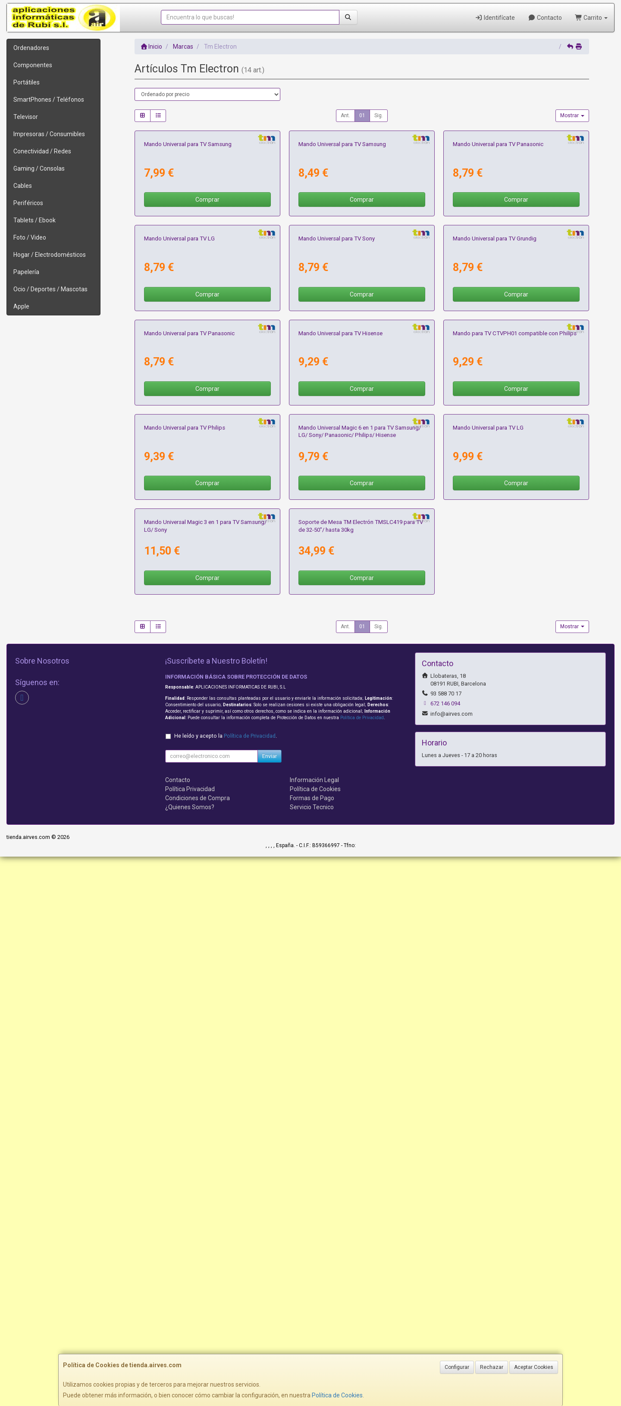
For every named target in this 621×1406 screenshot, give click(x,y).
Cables (22, 185)
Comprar (207, 309)
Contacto (545, 17)
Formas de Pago (312, 1347)
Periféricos (28, 203)
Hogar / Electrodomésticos (49, 254)
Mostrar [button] (572, 115)
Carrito (591, 17)
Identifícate (495, 17)
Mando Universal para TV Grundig (494, 458)
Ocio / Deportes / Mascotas (50, 289)
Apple (21, 306)
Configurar (457, 1367)
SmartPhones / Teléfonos (48, 99)
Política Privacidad (190, 1338)
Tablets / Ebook (34, 220)
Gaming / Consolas (39, 168)
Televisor (25, 116)
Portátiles (26, 82)
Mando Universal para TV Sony (336, 458)
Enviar (269, 1306)
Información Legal (314, 1329)
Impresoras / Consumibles (49, 134)
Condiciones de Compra (197, 1347)
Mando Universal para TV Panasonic (498, 254)
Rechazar (491, 1367)
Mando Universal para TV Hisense (340, 663)
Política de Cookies (337, 1395)
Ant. (345, 115)
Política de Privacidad (362, 1267)
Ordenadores (31, 47)
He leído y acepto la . (225, 1285)
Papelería (26, 271)
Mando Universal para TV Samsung (188, 254)
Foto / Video (29, 237)
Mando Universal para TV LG (179, 458)
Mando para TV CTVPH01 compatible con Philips (515, 663)
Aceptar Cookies (533, 1367)
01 (362, 115)
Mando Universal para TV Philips (184, 867)
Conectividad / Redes (42, 151)
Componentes (32, 65)
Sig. (378, 115)
